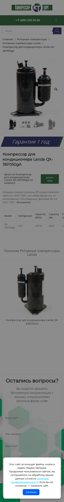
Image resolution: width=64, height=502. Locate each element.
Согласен (31, 492)
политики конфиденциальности (30, 480)
